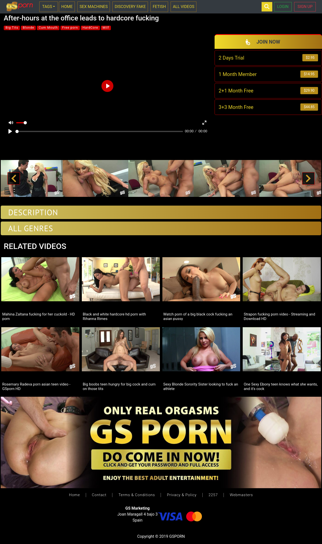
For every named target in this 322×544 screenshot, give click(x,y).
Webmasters (241, 495)
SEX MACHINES (94, 6)
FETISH (159, 6)
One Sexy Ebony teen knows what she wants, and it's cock (281, 386)
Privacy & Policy (181, 495)
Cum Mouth (48, 27)
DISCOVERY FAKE (130, 6)
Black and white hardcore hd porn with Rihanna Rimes (114, 316)
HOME (66, 6)
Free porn (70, 27)
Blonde (28, 27)
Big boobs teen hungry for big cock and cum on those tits (119, 386)
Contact (99, 495)
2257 (213, 495)
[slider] (99, 131)
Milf (106, 27)
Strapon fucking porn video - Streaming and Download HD (279, 316)
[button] (13, 178)
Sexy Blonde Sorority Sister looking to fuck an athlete (200, 386)
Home (74, 495)
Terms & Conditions (136, 495)
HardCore (90, 27)
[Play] (10, 131)
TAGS (47, 6)
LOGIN (283, 6)
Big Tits (11, 27)
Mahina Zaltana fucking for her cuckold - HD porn (38, 316)
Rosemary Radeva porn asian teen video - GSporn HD (36, 386)
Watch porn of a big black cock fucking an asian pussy (197, 316)
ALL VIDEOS (183, 6)
